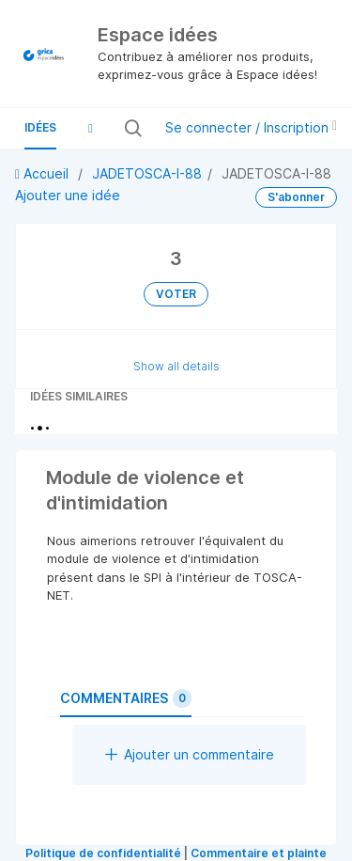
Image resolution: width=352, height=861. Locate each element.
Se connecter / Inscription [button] (251, 127)
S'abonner (296, 197)
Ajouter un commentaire (189, 754)
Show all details (176, 366)
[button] (90, 128)
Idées (40, 127)
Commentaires (125, 698)
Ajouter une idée (67, 195)
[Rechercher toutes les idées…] (145, 128)
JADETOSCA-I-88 (147, 173)
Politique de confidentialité (103, 853)
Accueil (43, 173)
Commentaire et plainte (259, 853)
